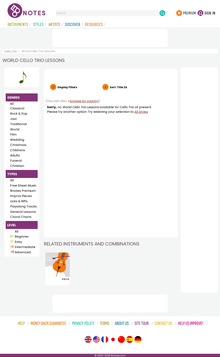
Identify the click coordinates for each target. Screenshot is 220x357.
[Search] (162, 13)
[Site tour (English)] (88, 339)
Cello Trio (10, 51)
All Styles (141, 112)
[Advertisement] (110, 37)
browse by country (84, 101)
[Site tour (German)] (138, 339)
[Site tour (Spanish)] (129, 339)
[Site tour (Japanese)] (113, 339)
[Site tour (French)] (105, 339)
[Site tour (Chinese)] (121, 339)
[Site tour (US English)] (96, 339)
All (12, 104)
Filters (67, 87)
